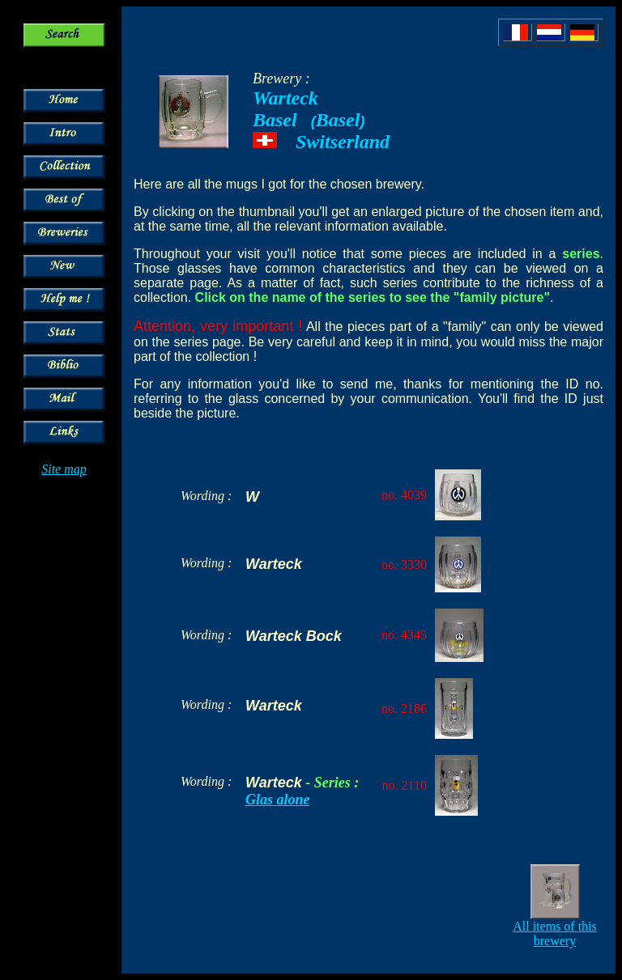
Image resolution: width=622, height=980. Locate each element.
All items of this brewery (555, 933)
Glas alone (277, 799)
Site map (64, 469)
